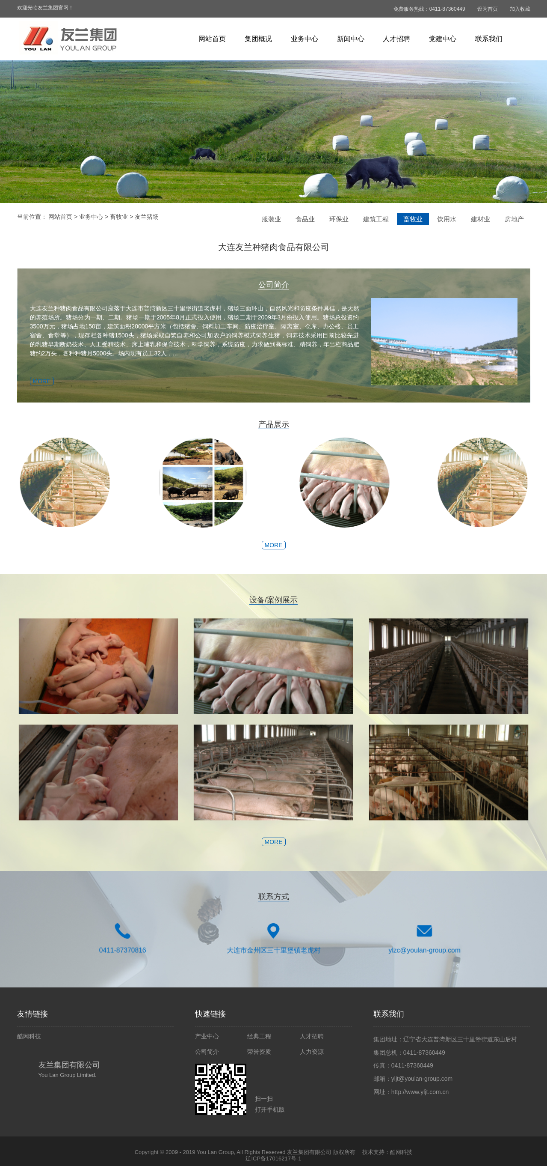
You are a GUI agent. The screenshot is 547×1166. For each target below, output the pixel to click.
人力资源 (312, 1051)
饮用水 (446, 219)
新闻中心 (350, 38)
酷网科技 (29, 1036)
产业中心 (207, 1036)
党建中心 (442, 38)
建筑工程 (376, 219)
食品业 (305, 219)
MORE (28, 381)
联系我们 (489, 38)
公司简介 (207, 1051)
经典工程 (259, 1036)
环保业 (339, 219)
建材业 (480, 219)
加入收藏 (520, 9)
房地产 (514, 219)
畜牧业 (119, 216)
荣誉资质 (259, 1051)
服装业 (271, 219)
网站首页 (212, 38)
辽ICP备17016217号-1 (273, 1158)
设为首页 (487, 9)
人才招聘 (396, 38)
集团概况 (258, 38)
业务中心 (304, 38)
